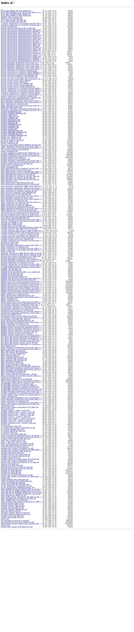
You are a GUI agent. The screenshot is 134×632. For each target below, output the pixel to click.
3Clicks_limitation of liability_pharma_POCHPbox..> (21, 85)
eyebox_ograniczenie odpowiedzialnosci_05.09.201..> (21, 519)
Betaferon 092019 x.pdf (10, 168)
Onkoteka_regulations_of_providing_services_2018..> (21, 315)
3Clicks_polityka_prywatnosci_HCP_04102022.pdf (19, 89)
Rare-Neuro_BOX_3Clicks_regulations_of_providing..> (21, 410)
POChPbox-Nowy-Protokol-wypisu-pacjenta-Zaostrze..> (21, 330)
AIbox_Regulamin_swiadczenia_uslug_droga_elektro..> (21, 119)
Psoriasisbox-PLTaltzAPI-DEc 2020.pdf (15, 379)
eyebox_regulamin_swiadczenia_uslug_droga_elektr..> (21, 521)
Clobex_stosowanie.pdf (9, 179)
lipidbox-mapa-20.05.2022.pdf (12, 540)
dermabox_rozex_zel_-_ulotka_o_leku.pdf (16, 502)
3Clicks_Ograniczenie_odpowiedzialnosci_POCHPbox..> (21, 68)
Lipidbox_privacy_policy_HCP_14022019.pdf (17, 283)
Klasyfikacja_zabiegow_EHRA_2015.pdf (15, 259)
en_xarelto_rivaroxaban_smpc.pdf (13, 517)
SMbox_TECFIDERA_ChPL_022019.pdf (13, 442)
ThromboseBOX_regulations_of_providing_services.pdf (21, 464)
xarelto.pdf (5, 627)
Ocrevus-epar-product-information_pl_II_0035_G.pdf (21, 304)
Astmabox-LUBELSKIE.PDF (10, 138)
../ (2, 9)
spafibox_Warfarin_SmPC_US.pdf (12, 604)
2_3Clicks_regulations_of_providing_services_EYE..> (21, 26)
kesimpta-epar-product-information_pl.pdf (17, 534)
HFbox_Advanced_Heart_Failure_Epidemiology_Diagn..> (21, 204)
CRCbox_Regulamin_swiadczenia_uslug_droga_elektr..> (21, 174)
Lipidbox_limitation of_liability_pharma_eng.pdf (20, 277)
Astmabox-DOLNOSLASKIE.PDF (11, 132)
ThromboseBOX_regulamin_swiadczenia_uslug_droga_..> (21, 462)
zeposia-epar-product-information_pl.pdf (17, 629)
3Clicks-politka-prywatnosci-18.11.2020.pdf (18, 32)
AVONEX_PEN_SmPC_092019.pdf (11, 126)
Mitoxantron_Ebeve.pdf (9, 289)
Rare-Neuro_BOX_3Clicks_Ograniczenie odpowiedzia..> (21, 400)
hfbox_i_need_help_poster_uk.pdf (13, 527)
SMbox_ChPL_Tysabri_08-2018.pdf (13, 421)
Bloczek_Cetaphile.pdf (9, 170)
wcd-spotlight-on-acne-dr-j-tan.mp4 (15, 621)
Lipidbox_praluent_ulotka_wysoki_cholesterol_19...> (21, 281)
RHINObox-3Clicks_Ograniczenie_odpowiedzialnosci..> (21, 389)
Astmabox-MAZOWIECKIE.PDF (10, 143)
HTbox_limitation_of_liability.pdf (14, 238)
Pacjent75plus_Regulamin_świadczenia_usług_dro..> (20, 362)
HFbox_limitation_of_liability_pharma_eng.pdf (19, 226)
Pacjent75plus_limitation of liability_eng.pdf (19, 364)
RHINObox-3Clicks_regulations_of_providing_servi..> (21, 398)
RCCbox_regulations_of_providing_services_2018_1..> (21, 387)
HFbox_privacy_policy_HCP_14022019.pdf (16, 230)
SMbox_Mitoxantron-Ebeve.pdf (12, 430)
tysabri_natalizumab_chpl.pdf (12, 617)
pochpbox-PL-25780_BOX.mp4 (11, 561)
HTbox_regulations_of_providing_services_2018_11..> (21, 240)
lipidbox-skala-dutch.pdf (10, 546)
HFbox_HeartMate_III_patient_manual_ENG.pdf (18, 211)
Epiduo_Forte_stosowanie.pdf (12, 196)
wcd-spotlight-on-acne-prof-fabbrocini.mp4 (17, 623)
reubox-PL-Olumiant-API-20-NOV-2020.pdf (16, 574)
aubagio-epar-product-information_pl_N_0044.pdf (19, 485)
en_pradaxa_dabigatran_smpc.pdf (13, 513)
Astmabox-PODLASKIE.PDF (10, 149)
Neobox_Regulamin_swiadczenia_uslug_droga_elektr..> (21, 291)
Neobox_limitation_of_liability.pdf (15, 293)
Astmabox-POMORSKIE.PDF (10, 151)
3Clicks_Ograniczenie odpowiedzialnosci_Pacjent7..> (21, 47)
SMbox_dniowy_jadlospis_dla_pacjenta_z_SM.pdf (19, 445)
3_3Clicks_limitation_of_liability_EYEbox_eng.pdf (20, 109)
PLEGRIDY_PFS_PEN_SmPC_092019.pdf (14, 328)
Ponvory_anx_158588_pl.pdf (11, 374)
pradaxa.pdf (5, 570)
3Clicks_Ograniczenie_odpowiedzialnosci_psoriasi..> (21, 72)
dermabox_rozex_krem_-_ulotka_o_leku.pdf (17, 500)
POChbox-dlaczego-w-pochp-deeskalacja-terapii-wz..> (21, 336)
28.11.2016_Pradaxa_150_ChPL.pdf (13, 24)
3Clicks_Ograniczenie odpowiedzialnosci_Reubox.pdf (21, 51)
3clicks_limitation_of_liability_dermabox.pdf (19, 113)
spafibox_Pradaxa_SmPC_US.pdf (12, 602)
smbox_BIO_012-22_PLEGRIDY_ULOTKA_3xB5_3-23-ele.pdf (21, 587)
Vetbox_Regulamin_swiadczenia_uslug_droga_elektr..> (21, 476)
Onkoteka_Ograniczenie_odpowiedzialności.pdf (18, 306)
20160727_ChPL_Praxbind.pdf (11, 19)
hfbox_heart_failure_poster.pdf (13, 525)
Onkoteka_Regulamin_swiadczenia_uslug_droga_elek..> (21, 308)
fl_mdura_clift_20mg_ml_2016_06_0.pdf (15, 523)
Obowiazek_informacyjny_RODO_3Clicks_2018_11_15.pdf (21, 300)
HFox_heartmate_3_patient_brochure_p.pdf (17, 234)
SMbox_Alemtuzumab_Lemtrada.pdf (13, 417)
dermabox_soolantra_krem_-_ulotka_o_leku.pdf (18, 504)
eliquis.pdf (5, 506)
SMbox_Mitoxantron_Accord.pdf (12, 432)
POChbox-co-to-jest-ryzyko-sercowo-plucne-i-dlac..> (21, 334)
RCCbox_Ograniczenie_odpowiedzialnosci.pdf (17, 381)
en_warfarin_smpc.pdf (9, 515)
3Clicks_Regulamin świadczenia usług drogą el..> (20, 74)
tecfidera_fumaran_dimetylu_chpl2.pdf (15, 613)
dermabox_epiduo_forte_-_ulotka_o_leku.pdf (17, 495)
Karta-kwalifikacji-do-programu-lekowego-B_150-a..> (21, 257)
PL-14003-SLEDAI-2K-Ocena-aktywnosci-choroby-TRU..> (21, 317)
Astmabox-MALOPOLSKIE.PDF (10, 142)
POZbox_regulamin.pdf (9, 355)
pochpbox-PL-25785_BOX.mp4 (11, 564)
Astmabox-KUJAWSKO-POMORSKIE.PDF (13, 134)
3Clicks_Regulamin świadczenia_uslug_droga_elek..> (21, 75)
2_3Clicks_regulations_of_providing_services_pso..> (21, 28)
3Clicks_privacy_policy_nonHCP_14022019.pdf (18, 102)
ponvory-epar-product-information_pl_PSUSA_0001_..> (21, 568)
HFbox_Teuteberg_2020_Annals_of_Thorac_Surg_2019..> (21, 225)
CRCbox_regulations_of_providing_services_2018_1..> (21, 176)
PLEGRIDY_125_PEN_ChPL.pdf (11, 319)
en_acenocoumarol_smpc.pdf (11, 508)
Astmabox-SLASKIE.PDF (9, 153)
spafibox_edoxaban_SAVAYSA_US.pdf (14, 608)
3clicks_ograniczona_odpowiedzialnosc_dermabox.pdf (21, 115)
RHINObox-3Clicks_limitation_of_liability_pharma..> (21, 393)
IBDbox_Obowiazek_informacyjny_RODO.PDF (16, 243)
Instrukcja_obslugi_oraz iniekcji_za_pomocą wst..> (21, 255)
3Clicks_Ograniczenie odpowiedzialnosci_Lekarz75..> (21, 40)
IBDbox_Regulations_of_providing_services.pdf (19, 249)
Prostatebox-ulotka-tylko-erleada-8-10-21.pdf (19, 376)
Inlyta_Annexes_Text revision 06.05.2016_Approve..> (21, 251)
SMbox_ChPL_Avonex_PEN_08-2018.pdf (14, 419)
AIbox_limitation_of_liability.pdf (14, 123)
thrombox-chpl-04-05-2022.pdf (12, 615)
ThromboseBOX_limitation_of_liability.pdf (17, 457)
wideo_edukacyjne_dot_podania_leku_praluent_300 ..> (21, 625)
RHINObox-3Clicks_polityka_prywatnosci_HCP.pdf (19, 394)
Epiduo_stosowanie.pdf (9, 198)
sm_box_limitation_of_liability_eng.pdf (16, 580)
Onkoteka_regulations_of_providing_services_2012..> (21, 313)
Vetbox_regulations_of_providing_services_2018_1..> (21, 479)
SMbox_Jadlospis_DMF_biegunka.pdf (14, 427)
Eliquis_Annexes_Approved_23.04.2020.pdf (17, 194)
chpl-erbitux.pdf (7, 487)
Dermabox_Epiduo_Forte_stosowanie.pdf (15, 189)
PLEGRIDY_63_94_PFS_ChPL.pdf (12, 327)
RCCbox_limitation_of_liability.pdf (15, 385)
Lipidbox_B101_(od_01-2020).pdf (13, 268)
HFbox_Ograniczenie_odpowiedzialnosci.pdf (17, 217)
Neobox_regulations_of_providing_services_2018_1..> (21, 294)
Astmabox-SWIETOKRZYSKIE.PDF (12, 155)
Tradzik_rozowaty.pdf (9, 472)
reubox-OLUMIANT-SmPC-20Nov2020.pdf (15, 572)
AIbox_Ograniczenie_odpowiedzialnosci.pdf (17, 117)
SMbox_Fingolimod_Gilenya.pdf (12, 425)
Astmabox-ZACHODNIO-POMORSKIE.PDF (14, 160)
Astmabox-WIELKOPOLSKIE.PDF (11, 159)
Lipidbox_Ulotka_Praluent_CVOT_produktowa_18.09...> (21, 276)
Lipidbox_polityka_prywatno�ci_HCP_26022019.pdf (20, 279)
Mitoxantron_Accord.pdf (10, 287)
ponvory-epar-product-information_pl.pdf (17, 566)
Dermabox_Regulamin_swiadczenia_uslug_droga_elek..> (21, 191)
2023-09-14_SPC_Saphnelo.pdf (12, 21)
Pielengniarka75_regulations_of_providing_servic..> (21, 370)
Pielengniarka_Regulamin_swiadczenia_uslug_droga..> (21, 372)
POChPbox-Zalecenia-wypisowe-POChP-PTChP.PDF (18, 332)
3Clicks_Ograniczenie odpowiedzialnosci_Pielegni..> (21, 49)
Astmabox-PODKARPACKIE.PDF (11, 147)
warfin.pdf (5, 619)
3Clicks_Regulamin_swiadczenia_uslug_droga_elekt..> (21, 77)
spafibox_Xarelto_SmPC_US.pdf (12, 606)
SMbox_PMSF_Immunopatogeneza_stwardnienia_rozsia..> (21, 438)
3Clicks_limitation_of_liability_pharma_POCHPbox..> (21, 87)
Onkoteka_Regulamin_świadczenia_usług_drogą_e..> (20, 310)
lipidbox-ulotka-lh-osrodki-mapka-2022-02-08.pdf (20, 547)
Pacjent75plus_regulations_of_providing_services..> (21, 366)
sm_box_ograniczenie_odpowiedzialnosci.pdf (17, 581)
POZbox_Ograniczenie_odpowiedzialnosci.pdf (17, 351)
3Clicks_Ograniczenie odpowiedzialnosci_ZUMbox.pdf (21, 58)
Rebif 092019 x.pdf (8, 411)
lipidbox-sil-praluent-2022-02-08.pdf (15, 544)
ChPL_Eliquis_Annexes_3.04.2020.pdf (15, 177)
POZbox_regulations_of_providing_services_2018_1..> (21, 359)
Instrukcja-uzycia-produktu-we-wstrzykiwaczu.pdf (20, 253)
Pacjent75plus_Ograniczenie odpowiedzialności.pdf (20, 361)
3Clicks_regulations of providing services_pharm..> (21, 104)
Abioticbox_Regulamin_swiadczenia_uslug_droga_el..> (21, 128)
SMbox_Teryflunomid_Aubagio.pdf (13, 444)
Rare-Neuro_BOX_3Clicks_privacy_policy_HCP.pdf (19, 408)
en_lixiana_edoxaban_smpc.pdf (12, 512)
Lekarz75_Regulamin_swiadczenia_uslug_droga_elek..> (21, 260)
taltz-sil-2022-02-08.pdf (10, 610)
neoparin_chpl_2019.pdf (10, 553)
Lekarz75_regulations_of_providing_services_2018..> (21, 262)
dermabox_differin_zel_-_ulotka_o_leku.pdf (17, 493)
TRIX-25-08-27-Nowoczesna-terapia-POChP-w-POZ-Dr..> (21, 453)
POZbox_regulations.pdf (10, 357)
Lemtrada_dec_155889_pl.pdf (11, 266)
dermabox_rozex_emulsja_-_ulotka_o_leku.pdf (18, 498)
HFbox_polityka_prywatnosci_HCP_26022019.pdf (18, 228)
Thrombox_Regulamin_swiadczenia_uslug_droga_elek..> (21, 466)
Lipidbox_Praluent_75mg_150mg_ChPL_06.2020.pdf (19, 272)
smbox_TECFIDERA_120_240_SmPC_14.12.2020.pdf (18, 595)
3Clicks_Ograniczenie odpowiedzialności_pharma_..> (21, 64)
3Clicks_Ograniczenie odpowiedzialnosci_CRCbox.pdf (21, 34)
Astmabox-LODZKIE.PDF (9, 136)
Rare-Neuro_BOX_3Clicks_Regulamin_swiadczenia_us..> (21, 402)
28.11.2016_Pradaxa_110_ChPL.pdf (13, 23)
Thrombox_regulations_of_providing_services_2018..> (21, 468)
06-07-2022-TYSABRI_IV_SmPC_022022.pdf (16, 17)
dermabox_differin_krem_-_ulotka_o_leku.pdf (18, 491)
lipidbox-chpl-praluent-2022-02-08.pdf (16, 538)
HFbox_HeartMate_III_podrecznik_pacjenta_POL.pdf (20, 213)
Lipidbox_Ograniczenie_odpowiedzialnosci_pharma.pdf (21, 270)
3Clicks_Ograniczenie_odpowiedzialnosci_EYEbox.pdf (21, 66)
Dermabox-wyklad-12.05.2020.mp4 (13, 187)
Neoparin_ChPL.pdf (8, 298)
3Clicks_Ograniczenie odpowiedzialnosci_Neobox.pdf (21, 41)
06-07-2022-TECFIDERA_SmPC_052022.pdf (15, 15)
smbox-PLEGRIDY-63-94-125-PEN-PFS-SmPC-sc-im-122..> (21, 583)
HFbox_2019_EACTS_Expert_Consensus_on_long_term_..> (21, 200)
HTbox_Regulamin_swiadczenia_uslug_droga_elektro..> (21, 236)
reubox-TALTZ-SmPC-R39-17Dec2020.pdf (15, 578)
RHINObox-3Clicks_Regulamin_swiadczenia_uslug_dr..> (21, 391)
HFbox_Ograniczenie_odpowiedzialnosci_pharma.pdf (20, 219)
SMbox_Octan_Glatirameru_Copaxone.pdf (15, 434)
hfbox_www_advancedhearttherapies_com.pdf (17, 530)
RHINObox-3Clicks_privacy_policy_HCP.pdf (17, 396)
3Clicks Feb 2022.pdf (9, 30)
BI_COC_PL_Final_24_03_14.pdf (12, 166)
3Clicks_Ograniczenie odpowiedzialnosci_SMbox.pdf (20, 53)
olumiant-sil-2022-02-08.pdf (12, 555)
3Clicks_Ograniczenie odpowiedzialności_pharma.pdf (21, 62)
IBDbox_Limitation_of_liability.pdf (15, 242)
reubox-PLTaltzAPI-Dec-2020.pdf (13, 576)
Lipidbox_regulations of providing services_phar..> (21, 285)
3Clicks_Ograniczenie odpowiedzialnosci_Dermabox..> (21, 36)
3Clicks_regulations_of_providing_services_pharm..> (21, 108)
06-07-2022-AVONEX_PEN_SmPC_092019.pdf (16, 11)
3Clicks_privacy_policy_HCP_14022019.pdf (17, 98)
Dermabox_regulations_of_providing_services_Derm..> (21, 193)
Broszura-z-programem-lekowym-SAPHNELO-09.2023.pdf (21, 172)
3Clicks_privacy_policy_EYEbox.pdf (14, 96)
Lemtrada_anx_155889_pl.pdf (11, 264)
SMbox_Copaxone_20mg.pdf (10, 423)
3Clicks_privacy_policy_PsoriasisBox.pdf (17, 100)
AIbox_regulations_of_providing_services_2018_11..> (21, 125)
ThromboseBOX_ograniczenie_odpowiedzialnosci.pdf (20, 461)
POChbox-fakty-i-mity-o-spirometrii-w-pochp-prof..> (21, 338)
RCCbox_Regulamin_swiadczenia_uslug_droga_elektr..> (21, 383)
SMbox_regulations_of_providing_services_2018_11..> (21, 447)
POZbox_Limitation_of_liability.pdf (15, 349)
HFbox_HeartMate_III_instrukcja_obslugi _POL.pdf (20, 209)
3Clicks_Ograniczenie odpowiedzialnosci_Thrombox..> (21, 55)
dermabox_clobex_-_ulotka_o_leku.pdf (15, 489)
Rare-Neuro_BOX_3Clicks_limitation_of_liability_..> (21, 404)
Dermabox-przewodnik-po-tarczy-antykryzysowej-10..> (21, 185)
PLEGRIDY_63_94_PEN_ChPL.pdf (12, 325)
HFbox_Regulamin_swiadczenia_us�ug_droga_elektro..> (22, 221)
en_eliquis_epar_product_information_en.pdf (18, 510)
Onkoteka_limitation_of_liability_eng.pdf (17, 311)
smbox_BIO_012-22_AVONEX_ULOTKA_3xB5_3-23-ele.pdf (20, 585)
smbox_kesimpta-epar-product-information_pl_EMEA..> (21, 598)
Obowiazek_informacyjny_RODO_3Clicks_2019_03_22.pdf (21, 302)
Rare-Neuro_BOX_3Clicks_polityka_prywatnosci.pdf (20, 406)
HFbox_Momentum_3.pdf (9, 215)
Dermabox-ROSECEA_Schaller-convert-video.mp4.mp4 (20, 183)
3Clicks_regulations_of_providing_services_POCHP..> (21, 106)
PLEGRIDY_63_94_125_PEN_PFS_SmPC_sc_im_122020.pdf (20, 323)
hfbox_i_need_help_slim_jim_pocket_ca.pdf (17, 529)
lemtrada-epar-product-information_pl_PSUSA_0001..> (21, 536)
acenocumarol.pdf (7, 483)
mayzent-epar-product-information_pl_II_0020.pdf (20, 551)
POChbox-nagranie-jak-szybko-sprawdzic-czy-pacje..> (21, 342)
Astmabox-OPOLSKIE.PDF (9, 145)
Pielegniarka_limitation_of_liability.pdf (17, 368)
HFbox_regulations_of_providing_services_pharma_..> (21, 232)
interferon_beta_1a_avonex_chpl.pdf (15, 532)
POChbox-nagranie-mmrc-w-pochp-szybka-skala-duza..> (21, 344)
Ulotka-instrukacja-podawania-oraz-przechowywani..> (21, 474)
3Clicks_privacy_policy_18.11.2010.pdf (16, 94)
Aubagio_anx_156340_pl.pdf (11, 162)
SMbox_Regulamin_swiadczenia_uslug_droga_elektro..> (21, 440)
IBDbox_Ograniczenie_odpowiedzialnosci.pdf (17, 245)
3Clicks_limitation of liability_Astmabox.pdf (19, 83)
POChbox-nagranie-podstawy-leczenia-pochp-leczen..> (21, 345)
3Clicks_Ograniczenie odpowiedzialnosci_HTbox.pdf (20, 38)
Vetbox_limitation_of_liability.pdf (15, 478)
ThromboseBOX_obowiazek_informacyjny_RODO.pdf (19, 459)
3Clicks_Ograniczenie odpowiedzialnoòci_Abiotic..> (21, 60)
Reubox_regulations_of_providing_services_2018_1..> (21, 415)
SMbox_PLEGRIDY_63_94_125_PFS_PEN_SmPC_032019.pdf (20, 436)
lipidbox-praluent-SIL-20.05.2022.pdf (15, 542)
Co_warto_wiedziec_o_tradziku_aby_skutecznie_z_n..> (21, 181)
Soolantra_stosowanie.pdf (10, 449)
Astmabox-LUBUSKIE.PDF (9, 140)
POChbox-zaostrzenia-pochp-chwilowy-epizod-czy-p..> (21, 347)
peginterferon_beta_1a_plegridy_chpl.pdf (17, 557)
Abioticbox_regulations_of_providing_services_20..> (21, 130)
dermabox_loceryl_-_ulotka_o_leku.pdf (15, 496)
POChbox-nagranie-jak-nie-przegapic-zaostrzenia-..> (21, 340)
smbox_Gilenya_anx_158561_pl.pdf (13, 591)
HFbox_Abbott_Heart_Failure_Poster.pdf (16, 202)
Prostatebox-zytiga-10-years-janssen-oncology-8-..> (21, 378)
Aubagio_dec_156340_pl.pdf (11, 164)
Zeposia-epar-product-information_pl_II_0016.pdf (20, 481)
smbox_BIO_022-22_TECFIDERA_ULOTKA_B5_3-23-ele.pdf (21, 589)
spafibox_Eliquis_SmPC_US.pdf (12, 600)
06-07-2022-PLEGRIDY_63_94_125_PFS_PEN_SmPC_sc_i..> (21, 13)
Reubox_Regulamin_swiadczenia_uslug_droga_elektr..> (21, 413)
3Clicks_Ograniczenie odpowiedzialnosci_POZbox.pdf (21, 45)
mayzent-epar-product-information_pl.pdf (17, 549)
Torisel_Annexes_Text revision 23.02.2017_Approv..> (21, 470)
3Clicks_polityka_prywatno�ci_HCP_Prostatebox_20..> (22, 92)
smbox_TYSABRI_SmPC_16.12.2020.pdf (14, 596)
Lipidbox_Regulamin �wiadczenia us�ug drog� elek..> (22, 274)
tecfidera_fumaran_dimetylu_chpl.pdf (15, 612)
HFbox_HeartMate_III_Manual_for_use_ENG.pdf (18, 208)
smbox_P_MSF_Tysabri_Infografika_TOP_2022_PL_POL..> (21, 593)
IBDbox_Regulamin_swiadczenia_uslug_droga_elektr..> (21, 247)
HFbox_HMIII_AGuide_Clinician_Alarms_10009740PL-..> (21, 206)
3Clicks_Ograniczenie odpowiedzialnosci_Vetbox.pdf (21, 57)
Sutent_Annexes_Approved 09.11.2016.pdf (16, 451)
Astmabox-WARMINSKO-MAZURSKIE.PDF (14, 157)
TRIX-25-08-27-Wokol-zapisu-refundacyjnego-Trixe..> (21, 455)
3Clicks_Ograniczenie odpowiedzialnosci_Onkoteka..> (21, 43)
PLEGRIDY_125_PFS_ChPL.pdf (11, 321)
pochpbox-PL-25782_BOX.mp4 (11, 563)
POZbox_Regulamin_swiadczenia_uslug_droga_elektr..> (21, 353)
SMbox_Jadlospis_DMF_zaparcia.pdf (14, 428)
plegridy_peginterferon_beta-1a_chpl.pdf (17, 559)
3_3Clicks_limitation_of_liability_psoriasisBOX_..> (21, 111)
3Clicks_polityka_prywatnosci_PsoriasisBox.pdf (19, 91)
